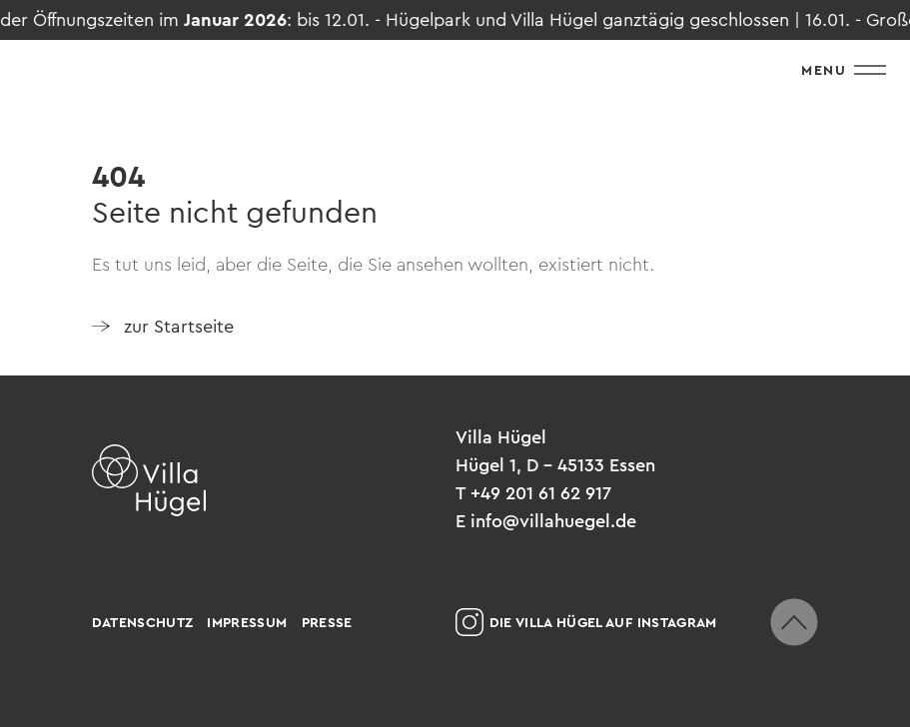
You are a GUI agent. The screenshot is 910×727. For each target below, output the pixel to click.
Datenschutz (143, 622)
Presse (327, 622)
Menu (843, 70)
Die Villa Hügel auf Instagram (586, 622)
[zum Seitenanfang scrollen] (794, 622)
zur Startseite (179, 327)
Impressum (247, 622)
